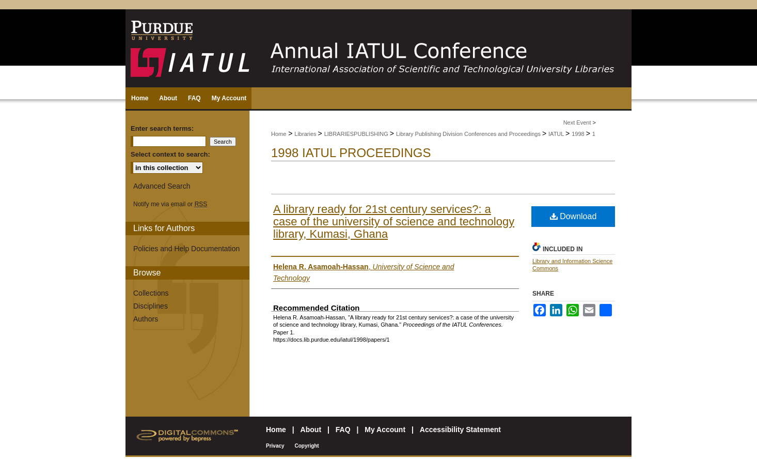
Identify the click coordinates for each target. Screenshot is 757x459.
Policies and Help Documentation (186, 248)
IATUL (556, 134)
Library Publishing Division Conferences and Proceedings (469, 134)
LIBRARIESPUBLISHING (357, 134)
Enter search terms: (162, 128)
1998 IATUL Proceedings (351, 153)
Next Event (577, 122)
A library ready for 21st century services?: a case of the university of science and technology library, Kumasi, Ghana (393, 221)
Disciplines (150, 306)
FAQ (343, 429)
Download (573, 216)
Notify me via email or (170, 204)
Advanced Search (162, 186)
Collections (150, 293)
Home (278, 134)
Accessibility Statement (460, 429)
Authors (145, 319)
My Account (385, 429)
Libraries (306, 134)
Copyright (306, 446)
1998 (579, 134)
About (311, 429)
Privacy (275, 446)
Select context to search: (170, 154)
